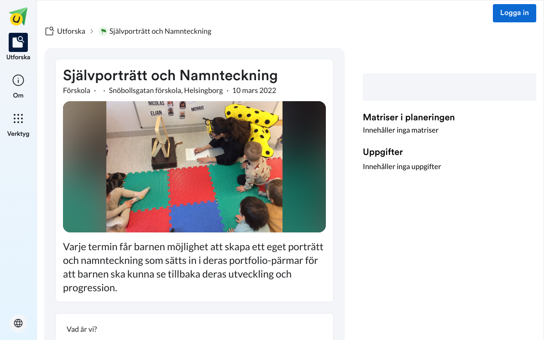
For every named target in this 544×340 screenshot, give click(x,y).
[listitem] (18, 47)
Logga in (514, 13)
